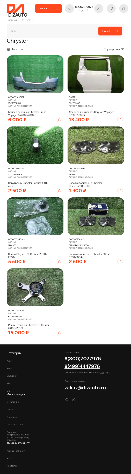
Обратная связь (15, 424)
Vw (8, 391)
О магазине (13, 402)
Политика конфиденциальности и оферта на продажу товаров (18, 436)
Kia (8, 383)
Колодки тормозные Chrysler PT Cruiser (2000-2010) (87, 184)
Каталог (48, 8)
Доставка (12, 417)
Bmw (9, 368)
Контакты (12, 466)
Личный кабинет (16, 451)
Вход (9, 458)
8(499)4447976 (82, 366)
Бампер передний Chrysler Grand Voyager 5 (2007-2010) (27, 114)
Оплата (10, 409)
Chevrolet (12, 376)
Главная (12, 20)
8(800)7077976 (82, 359)
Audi (9, 361)
